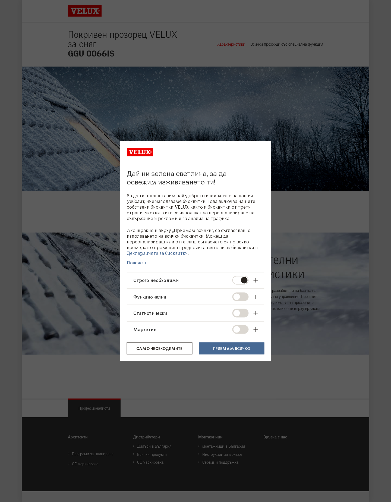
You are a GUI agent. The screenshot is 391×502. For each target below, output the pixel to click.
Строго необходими (156, 280)
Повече (135, 262)
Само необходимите (159, 348)
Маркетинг (145, 329)
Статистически (150, 313)
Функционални (149, 296)
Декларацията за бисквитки (157, 253)
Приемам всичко (231, 348)
